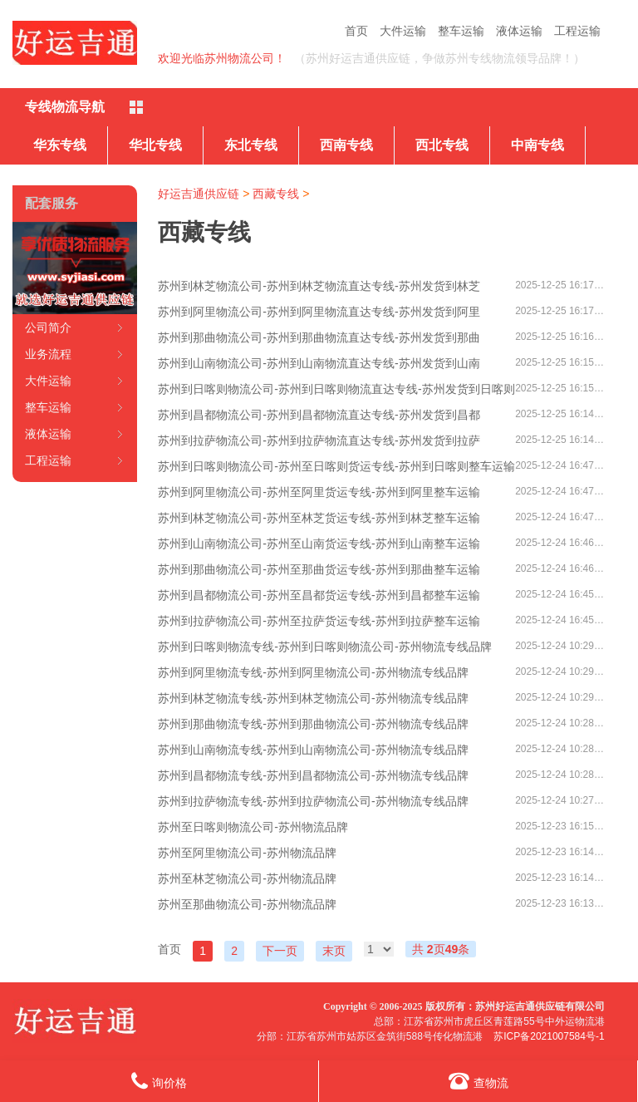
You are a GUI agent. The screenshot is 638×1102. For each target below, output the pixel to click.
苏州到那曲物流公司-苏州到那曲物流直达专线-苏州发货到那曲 (318, 337)
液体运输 (519, 30)
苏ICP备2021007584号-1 (548, 1036)
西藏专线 (276, 193)
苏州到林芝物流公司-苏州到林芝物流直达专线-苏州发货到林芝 (318, 286)
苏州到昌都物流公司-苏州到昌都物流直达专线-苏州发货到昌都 (318, 414)
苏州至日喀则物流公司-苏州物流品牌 (253, 827)
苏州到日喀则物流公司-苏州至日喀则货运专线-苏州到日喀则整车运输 (336, 466)
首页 (356, 30)
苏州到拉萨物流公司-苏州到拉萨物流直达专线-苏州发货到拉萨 (318, 440)
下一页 (280, 950)
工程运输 (577, 30)
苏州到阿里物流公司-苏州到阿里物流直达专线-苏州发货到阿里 (318, 311)
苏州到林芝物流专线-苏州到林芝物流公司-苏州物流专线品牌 (313, 698)
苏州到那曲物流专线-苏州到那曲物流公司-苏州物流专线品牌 (313, 724)
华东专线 (59, 145)
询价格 (159, 1081)
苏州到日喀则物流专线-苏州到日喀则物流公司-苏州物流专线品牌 (324, 646)
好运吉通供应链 (198, 193)
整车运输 (461, 30)
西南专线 (346, 145)
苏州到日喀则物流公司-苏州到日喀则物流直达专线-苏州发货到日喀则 (336, 389)
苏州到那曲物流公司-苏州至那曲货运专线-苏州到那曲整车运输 (318, 569)
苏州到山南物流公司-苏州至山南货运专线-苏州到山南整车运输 (318, 543)
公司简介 (48, 327)
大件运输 (403, 30)
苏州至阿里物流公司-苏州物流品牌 (247, 852)
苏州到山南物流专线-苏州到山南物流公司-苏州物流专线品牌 (313, 749)
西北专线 (442, 145)
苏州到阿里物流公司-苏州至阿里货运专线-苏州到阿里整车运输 (318, 492)
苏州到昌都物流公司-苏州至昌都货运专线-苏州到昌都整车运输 (318, 595)
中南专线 (537, 145)
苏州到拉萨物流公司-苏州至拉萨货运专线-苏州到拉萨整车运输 (318, 620)
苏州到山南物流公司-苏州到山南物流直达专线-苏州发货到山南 (318, 363)
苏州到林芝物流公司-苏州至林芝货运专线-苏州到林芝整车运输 (318, 517)
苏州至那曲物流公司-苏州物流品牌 (247, 904)
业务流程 (48, 354)
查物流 (478, 1081)
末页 (334, 950)
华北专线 (155, 145)
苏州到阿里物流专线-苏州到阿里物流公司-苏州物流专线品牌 (313, 672)
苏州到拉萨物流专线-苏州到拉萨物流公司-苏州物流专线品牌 (313, 801)
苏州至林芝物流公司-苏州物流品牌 (247, 878)
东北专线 (250, 145)
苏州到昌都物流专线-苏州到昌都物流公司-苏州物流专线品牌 (313, 775)
